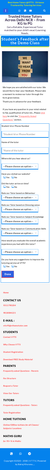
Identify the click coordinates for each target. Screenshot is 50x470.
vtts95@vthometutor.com (15, 325)
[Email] (30, 10)
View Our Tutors (11, 393)
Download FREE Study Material (18, 359)
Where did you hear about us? (15, 158)
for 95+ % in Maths (12, 441)
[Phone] (25, 10)
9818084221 (9, 312)
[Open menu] (5, 11)
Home (6, 292)
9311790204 (9, 305)
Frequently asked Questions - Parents (20, 371)
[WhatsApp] (19, 10)
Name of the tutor (10, 142)
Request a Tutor (10, 385)
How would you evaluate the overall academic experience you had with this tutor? (23, 242)
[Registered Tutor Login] (29, 453)
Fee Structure (9, 378)
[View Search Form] (44, 10)
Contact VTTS (9, 337)
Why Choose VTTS (12, 344)
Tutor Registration (12, 412)
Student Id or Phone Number (15, 126)
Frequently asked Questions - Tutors (20, 405)
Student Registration (13, 352)
